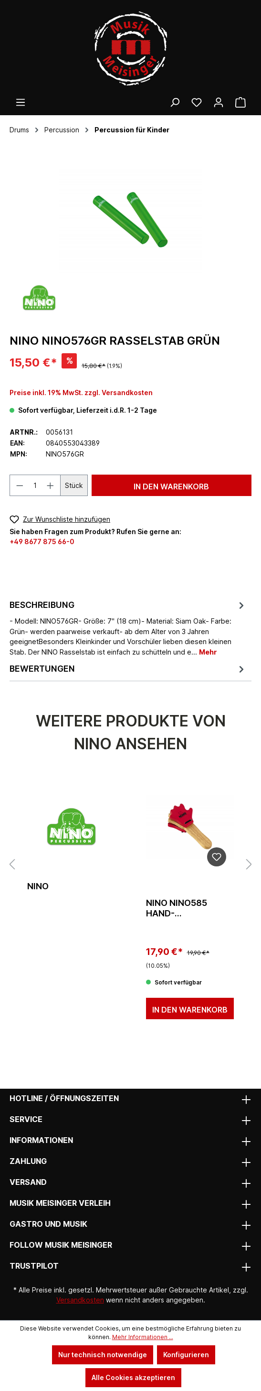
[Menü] (20, 102)
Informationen (41, 1140)
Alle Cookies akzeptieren (133, 1377)
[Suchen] (175, 102)
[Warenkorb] (240, 102)
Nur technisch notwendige (102, 1355)
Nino (38, 886)
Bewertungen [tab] (128, 669)
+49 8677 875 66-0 (42, 541)
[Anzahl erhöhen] (51, 485)
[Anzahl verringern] (20, 485)
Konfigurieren (186, 1355)
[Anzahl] (35, 485)
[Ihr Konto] (219, 102)
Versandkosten (80, 1300)
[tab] (128, 628)
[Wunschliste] (197, 102)
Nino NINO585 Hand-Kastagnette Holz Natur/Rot (190, 908)
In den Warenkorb (171, 486)
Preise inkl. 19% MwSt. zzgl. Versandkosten (81, 392)
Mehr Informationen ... (142, 1337)
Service (26, 1119)
